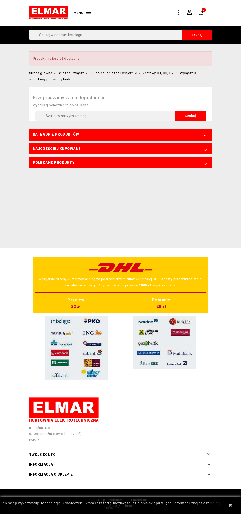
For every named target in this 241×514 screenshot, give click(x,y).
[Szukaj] (120, 35)
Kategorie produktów (56, 134)
